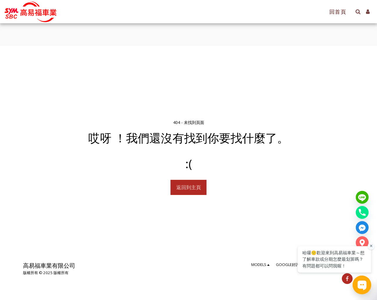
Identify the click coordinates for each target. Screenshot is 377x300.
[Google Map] (362, 242)
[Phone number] (362, 212)
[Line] (362, 197)
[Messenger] (362, 227)
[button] (357, 11)
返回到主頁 (188, 187)
